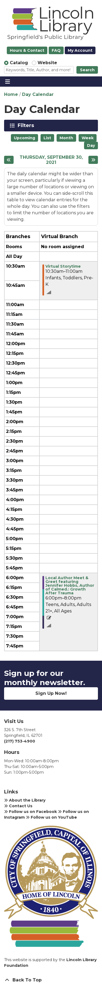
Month (66, 137)
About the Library (24, 800)
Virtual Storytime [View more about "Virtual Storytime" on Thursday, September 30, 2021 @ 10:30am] (63, 266)
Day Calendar (38, 94)
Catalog (19, 62)
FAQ (56, 50)
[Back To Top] (51, 980)
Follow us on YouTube (51, 817)
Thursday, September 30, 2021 (51, 160)
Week (88, 137)
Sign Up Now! (51, 693)
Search (87, 69)
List (47, 137)
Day (91, 145)
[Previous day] (9, 160)
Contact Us (18, 805)
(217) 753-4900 (19, 741)
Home (11, 94)
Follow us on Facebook (30, 811)
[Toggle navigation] (7, 81)
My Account (80, 50)
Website (47, 62)
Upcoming (24, 137)
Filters (27, 125)
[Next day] (93, 160)
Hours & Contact (27, 50)
